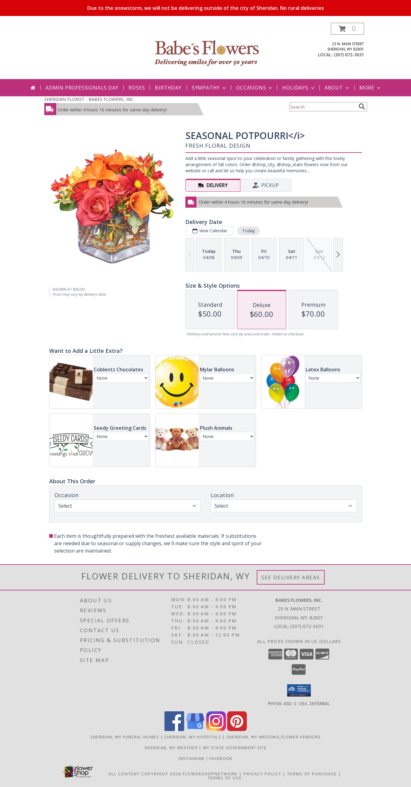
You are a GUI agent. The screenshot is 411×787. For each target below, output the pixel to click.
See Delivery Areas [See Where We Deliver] (290, 577)
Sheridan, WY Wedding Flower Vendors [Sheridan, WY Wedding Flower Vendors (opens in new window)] (273, 736)
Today (248, 231)
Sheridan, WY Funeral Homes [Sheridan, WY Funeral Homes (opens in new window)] (124, 736)
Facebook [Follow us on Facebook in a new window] (220, 758)
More (370, 87)
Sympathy (209, 87)
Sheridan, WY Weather (171, 747)
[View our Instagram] (216, 729)
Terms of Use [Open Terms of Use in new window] (225, 777)
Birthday (168, 87)
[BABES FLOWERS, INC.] (206, 51)
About (337, 87)
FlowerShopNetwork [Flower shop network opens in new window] (210, 773)
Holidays (298, 87)
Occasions (254, 87)
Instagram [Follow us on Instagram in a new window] (191, 758)
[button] (347, 29)
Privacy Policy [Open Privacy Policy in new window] (262, 773)
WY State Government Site (235, 747)
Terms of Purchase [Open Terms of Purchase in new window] (312, 773)
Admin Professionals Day (81, 87)
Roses (136, 87)
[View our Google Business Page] (195, 729)
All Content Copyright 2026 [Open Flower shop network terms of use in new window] (145, 773)
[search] (362, 106)
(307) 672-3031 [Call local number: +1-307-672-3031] (349, 55)
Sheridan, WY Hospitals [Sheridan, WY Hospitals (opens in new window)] (192, 736)
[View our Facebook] (174, 729)
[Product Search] (323, 106)
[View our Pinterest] (237, 729)
